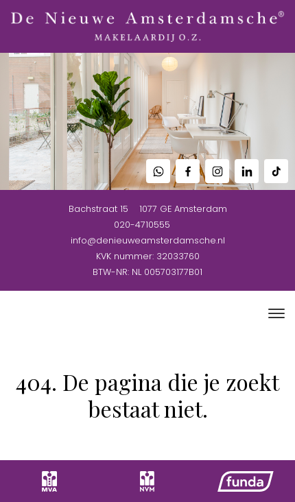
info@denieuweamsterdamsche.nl (148, 240)
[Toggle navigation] (276, 313)
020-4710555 (142, 224)
